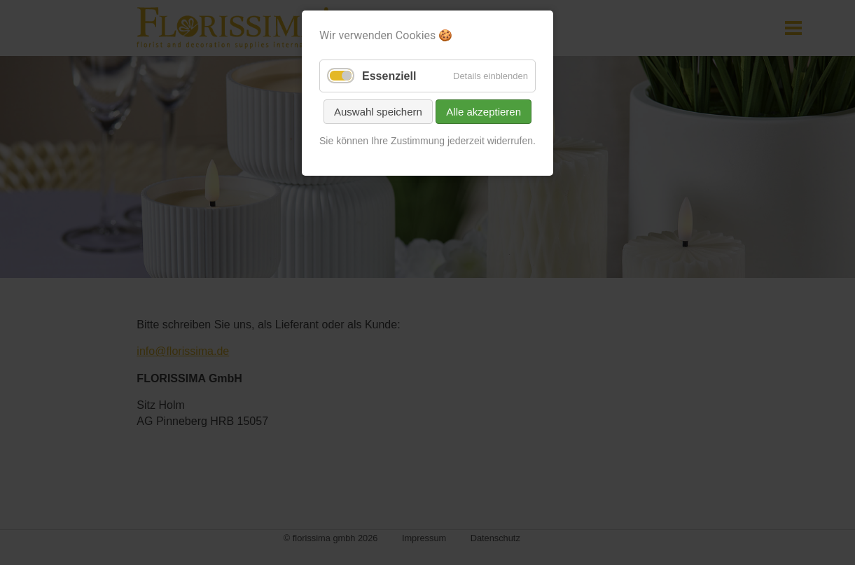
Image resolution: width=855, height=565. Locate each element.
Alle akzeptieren (483, 112)
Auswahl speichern (378, 112)
